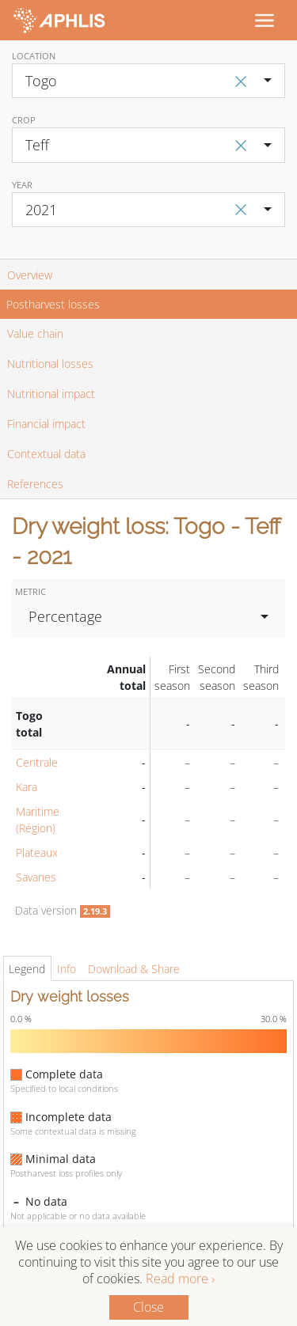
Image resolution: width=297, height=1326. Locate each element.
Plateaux (37, 852)
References (35, 483)
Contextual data (46, 453)
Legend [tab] (27, 968)
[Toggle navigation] (263, 20)
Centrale (37, 762)
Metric (30, 591)
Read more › (180, 1278)
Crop (24, 120)
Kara (26, 786)
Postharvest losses (53, 304)
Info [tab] (66, 968)
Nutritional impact (51, 393)
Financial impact (46, 423)
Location (33, 56)
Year (22, 185)
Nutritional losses (50, 363)
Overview (29, 274)
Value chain (35, 333)
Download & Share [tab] (134, 968)
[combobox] (148, 80)
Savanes (36, 877)
